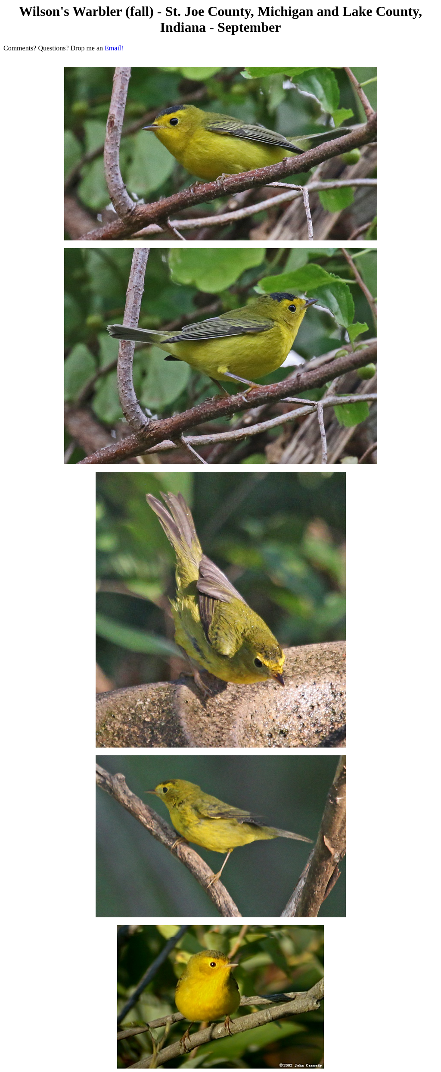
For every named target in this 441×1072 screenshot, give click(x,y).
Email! (114, 48)
